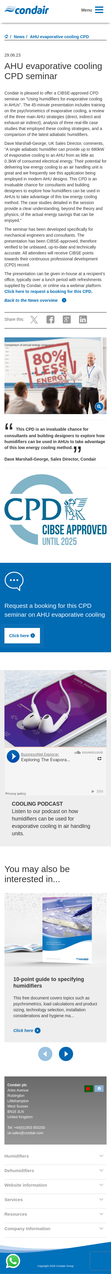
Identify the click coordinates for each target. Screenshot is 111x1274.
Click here (22, 635)
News (19, 36)
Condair (26, 9)
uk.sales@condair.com (25, 1133)
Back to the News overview (35, 300)
